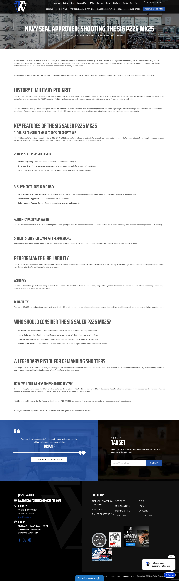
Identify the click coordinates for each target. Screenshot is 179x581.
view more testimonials (49, 459)
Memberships (51, 9)
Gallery (65, 3)
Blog (72, 3)
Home (56, 35)
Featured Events (128, 576)
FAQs (92, 3)
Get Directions (25, 517)
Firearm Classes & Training (82, 9)
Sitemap (104, 576)
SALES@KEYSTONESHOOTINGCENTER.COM (39, 500)
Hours (108, 3)
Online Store (134, 9)
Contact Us (127, 3)
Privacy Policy (115, 576)
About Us (56, 3)
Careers (100, 3)
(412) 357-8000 (152, 2)
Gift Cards (116, 3)
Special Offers (82, 3)
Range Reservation (106, 9)
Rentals (63, 9)
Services (121, 9)
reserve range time (154, 9)
